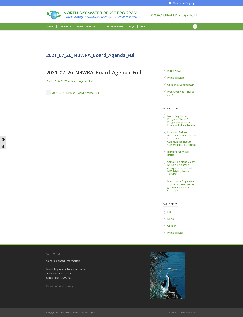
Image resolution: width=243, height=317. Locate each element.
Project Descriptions (85, 26)
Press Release (175, 232)
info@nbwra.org (64, 286)
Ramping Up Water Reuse (178, 153)
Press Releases (176, 77)
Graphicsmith (190, 312)
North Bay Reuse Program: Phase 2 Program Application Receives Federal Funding (181, 120)
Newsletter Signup (182, 3)
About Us (63, 26)
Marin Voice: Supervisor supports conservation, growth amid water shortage (181, 186)
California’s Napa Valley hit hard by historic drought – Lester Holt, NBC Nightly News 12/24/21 (181, 168)
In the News (174, 70)
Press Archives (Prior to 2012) (180, 93)
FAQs (131, 26)
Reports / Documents (113, 26)
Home (50, 26)
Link (169, 212)
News (170, 218)
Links (142, 26)
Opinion (172, 225)
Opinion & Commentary (180, 84)
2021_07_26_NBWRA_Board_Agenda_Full (174, 15)
